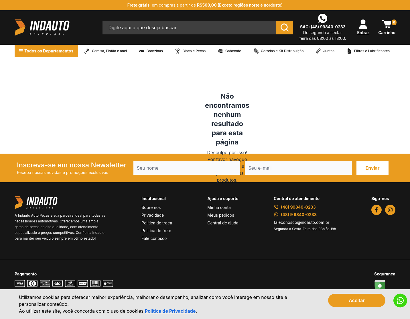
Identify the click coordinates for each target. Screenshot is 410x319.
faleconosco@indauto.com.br (302, 222)
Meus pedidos (220, 215)
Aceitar (357, 300)
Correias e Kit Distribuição (282, 51)
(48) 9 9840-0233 (295, 214)
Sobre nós (151, 207)
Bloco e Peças (194, 51)
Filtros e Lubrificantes (372, 51)
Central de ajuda (222, 222)
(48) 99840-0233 (328, 26)
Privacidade (152, 215)
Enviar (372, 168)
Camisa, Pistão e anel (109, 51)
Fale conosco (154, 238)
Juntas (328, 51)
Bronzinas (155, 51)
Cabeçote (233, 51)
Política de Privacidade (170, 311)
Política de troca (156, 222)
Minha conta (219, 207)
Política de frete (156, 230)
